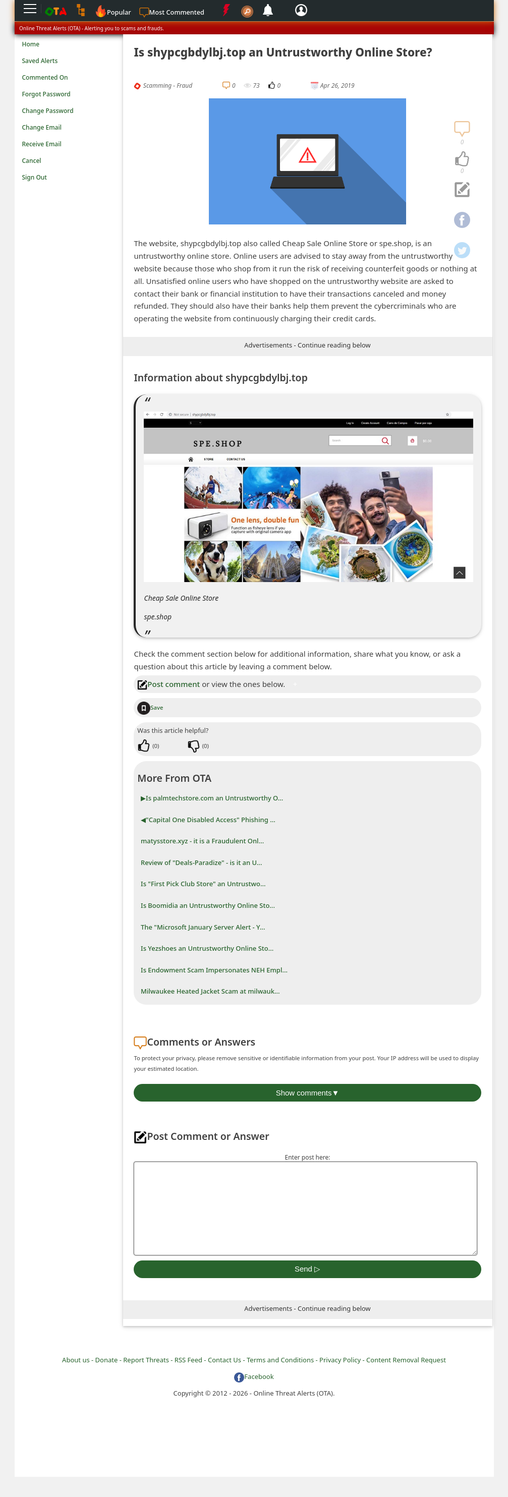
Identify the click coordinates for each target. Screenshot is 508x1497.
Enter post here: (307, 1157)
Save (150, 707)
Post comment (168, 684)
